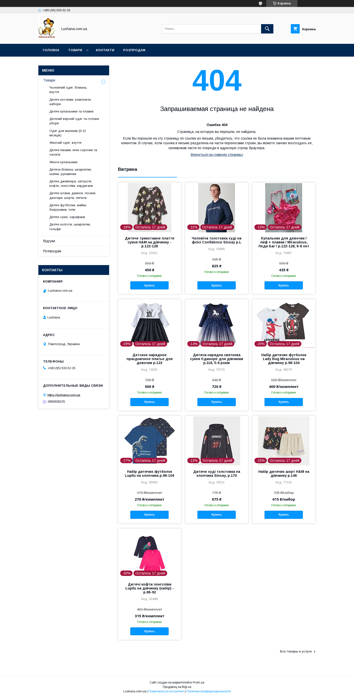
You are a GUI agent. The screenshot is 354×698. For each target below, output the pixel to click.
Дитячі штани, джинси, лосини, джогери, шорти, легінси (72, 195)
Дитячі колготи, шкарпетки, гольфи (70, 226)
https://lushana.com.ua (63, 395)
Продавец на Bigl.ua (177, 687)
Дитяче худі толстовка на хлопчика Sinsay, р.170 (216, 473)
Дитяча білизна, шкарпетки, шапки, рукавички (70, 172)
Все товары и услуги (296, 651)
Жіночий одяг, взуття (65, 142)
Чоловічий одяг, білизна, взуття (68, 90)
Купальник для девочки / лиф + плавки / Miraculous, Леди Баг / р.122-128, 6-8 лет (283, 242)
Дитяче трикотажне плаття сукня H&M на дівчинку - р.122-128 (149, 242)
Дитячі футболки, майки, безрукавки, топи (68, 207)
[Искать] (267, 28)
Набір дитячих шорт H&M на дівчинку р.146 (283, 473)
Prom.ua (198, 682)
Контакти (105, 50)
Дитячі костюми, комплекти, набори (70, 102)
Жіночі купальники (63, 162)
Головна (51, 50)
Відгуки (49, 241)
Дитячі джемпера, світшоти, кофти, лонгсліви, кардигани (71, 183)
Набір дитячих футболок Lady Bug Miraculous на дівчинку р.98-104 (283, 359)
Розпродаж (134, 50)
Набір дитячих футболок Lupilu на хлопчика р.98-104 (149, 473)
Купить (149, 285)
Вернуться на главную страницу (217, 155)
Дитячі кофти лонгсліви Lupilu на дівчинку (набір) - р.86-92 (149, 588)
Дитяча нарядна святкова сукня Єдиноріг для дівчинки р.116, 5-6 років (216, 359)
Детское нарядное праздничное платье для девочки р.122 (150, 359)
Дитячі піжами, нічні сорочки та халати (73, 152)
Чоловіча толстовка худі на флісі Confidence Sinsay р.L (216, 240)
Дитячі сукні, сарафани (67, 217)
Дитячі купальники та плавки (71, 111)
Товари (75, 50)
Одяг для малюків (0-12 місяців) (67, 133)
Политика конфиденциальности (208, 691)
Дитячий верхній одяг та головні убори (74, 121)
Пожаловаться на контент (166, 691)
